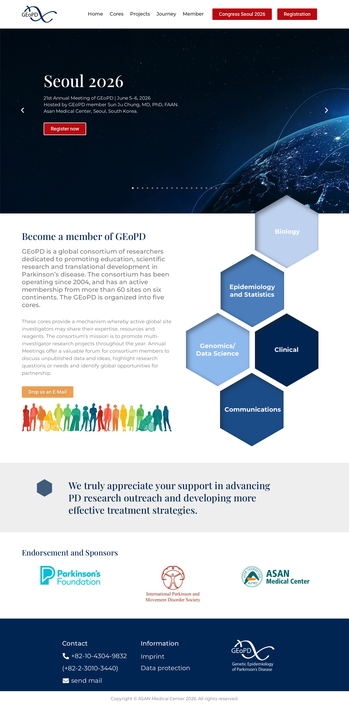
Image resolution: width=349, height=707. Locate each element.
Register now (65, 129)
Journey (166, 14)
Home (95, 14)
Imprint (152, 656)
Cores (117, 14)
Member (193, 14)
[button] (22, 110)
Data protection (165, 668)
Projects (140, 14)
